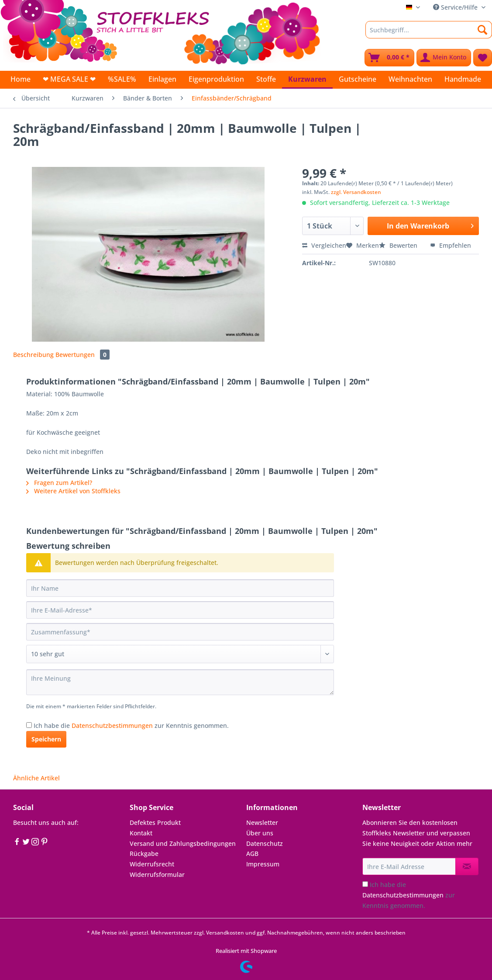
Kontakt (141, 833)
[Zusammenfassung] (180, 632)
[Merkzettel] (482, 57)
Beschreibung (33, 354)
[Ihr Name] (180, 588)
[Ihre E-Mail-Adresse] (180, 610)
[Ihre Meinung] (180, 682)
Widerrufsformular (157, 874)
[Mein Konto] (443, 57)
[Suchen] (482, 29)
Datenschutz (264, 843)
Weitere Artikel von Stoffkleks (73, 491)
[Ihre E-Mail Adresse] (408, 866)
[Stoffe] (266, 79)
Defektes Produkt (155, 822)
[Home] (20, 79)
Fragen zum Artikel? (59, 482)
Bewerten (399, 245)
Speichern (46, 739)
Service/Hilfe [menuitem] (456, 7)
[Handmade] (462, 79)
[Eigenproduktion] (216, 79)
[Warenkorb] (389, 57)
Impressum (262, 864)
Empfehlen (450, 245)
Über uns (259, 833)
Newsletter (262, 822)
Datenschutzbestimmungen (112, 725)
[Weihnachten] (410, 79)
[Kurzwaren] (307, 80)
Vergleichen (324, 245)
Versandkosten (225, 932)
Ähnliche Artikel (36, 778)
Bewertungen (82, 354)
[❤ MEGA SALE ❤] (69, 79)
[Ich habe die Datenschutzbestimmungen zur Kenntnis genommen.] (29, 725)
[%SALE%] (122, 79)
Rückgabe (144, 853)
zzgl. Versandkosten (356, 192)
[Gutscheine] (357, 79)
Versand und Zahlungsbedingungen (183, 843)
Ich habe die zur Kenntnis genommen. (131, 725)
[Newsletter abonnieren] (466, 866)
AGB (252, 853)
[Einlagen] (162, 79)
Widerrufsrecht (152, 864)
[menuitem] (428, 34)
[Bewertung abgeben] (180, 654)
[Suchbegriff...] (428, 29)
